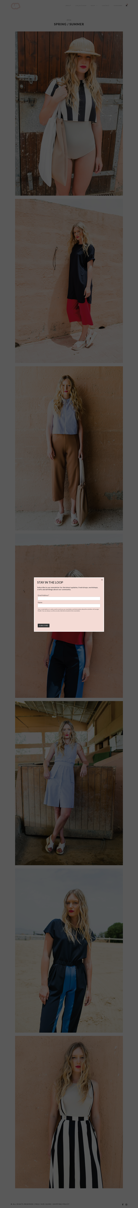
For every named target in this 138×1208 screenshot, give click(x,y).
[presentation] (54, 618)
